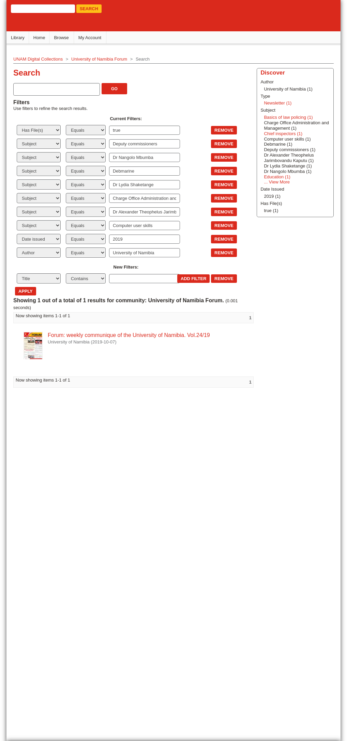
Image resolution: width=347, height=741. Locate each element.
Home (40, 37)
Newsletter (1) (276, 103)
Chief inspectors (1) (282, 133)
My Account (90, 37)
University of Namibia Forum (99, 59)
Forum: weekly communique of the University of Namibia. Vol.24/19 (129, 335)
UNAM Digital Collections (38, 59)
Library (18, 37)
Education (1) (276, 176)
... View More (276, 181)
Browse (62, 37)
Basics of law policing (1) (287, 117)
